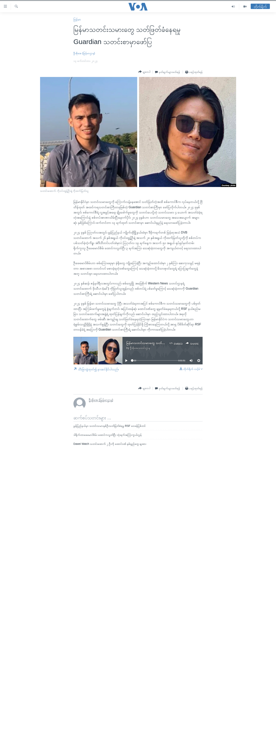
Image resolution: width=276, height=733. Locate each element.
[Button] (144, 72)
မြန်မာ (77, 19)
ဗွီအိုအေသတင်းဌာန (140, 347)
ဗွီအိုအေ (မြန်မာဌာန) (84, 53)
